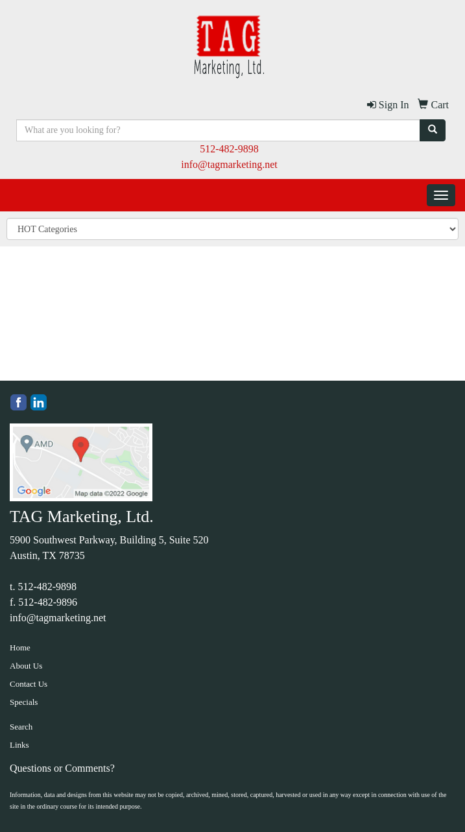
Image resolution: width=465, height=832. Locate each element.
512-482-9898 (229, 148)
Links (19, 745)
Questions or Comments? (62, 768)
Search (21, 726)
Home (20, 647)
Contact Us (28, 684)
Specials (24, 702)
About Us (26, 666)
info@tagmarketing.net (229, 164)
